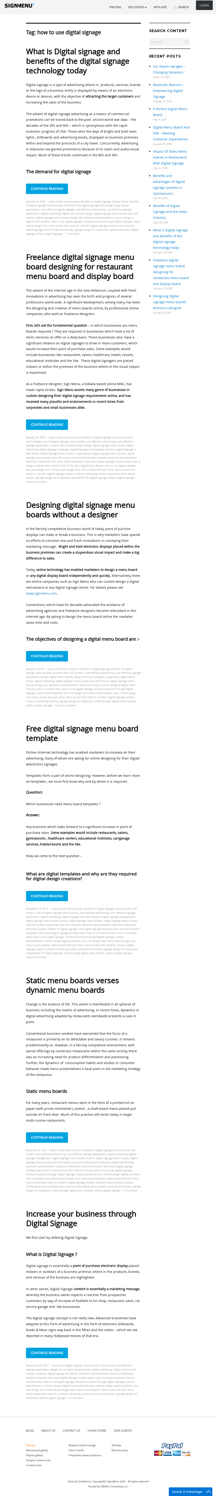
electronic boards (89, 685)
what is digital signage (49, 233)
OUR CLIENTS (123, 1430)
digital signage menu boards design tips (59, 217)
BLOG (30, 1430)
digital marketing (50, 213)
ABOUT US (48, 1430)
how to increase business (101, 933)
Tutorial (30, 1445)
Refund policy (120, 1450)
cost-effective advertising (90, 209)
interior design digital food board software (69, 1385)
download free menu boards (89, 457)
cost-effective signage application (86, 1154)
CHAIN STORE (97, 1430)
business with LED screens (68, 672)
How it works (76, 1450)
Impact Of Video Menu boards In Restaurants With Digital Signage (170, 157)
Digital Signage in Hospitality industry (92, 449)
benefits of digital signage (96, 437)
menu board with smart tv (63, 225)
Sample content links (38, 1460)
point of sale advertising (58, 229)
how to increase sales (48, 689)
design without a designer (89, 677)
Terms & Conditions (79, 1481)
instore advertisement (49, 693)
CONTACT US (71, 1430)
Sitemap (116, 1445)
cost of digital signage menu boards (64, 441)
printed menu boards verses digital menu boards (77, 1186)
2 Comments (76, 1398)
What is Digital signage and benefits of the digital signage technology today (77, 61)
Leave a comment (36, 481)
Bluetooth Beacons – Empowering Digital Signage (168, 91)
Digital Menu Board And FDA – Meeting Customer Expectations (171, 133)
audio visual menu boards (64, 201)
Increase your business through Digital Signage (81, 1219)
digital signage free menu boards (81, 916)
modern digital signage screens (99, 225)
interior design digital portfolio (62, 941)
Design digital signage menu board (104, 445)
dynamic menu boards (86, 1162)
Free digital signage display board (98, 929)
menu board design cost (65, 469)
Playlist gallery (34, 1455)
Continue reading (49, 188)
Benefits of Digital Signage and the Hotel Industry (170, 212)
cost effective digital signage (57, 209)
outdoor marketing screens (90, 473)
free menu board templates (67, 461)
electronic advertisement (98, 217)
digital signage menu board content (47, 920)
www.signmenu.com (41, 593)
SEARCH (181, 7)
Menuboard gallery (37, 1450)
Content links (34, 1465)
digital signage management (118, 916)
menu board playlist (38, 945)
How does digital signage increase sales (108, 461)
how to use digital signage (66, 221)
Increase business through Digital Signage (107, 221)
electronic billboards (38, 461)
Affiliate (160, 7)
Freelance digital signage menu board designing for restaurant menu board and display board (80, 266)
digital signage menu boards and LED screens (82, 681)
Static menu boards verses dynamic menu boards (72, 985)
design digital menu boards (57, 677)
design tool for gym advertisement (70, 1369)
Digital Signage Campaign (54, 449)
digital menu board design (77, 213)
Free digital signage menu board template (82, 733)
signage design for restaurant (91, 229)
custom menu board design (66, 445)
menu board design (100, 693)
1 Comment (72, 233)
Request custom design (82, 1445)
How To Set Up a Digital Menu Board (81, 465)
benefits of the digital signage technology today (92, 205)
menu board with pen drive (97, 469)
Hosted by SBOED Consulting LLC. (108, 1486)
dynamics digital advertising (116, 1162)
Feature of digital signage (62, 929)
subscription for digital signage (89, 477)
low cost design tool (38, 469)
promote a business (90, 949)
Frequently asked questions (85, 1455)
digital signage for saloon (63, 1373)
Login (204, 5)
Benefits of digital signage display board (104, 201)
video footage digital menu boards (115, 701)
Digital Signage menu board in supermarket (65, 453)
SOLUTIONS (137, 7)
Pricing (115, 7)
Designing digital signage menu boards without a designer (80, 510)
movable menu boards (109, 1182)
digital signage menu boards (109, 453)
